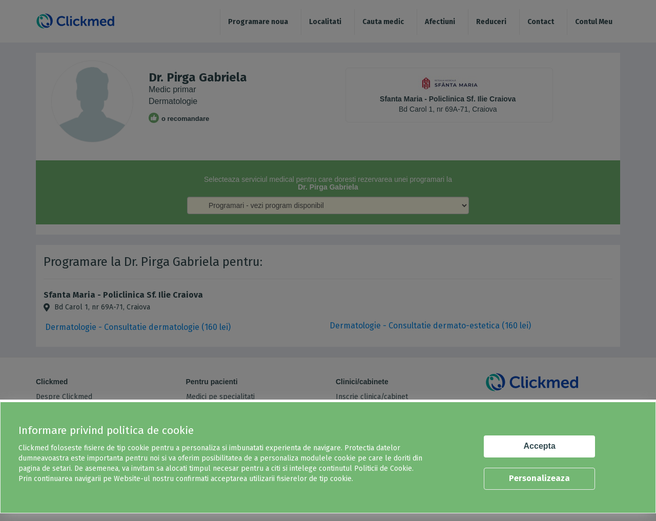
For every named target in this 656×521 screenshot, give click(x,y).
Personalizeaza (539, 478)
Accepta (540, 446)
